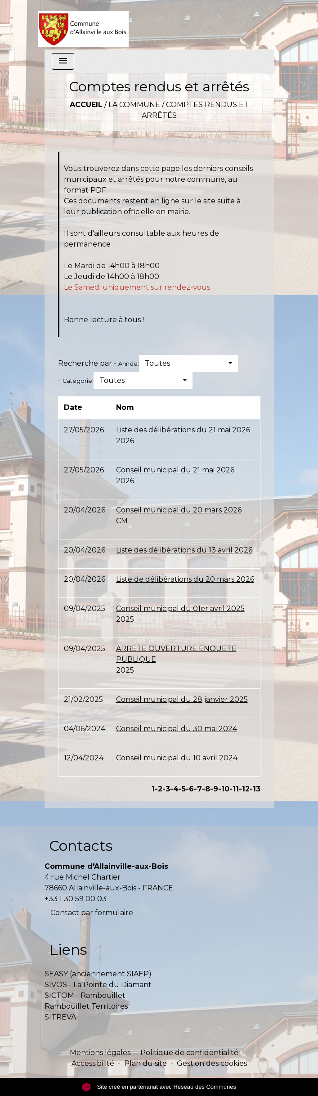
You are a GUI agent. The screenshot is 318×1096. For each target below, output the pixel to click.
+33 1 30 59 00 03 (76, 898)
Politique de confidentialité (189, 1052)
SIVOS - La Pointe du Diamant (98, 984)
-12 (244, 789)
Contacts (80, 845)
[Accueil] (83, 24)
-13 (255, 789)
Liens (68, 949)
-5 (182, 789)
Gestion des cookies (212, 1063)
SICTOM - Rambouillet (85, 995)
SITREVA (60, 1017)
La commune (134, 104)
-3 (166, 789)
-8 (206, 789)
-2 (158, 789)
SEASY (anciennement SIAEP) (98, 974)
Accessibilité (93, 1063)
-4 (174, 789)
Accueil (86, 104)
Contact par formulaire (91, 912)
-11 (234, 789)
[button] (188, 363)
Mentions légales (100, 1052)
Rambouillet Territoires (86, 1006)
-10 (223, 789)
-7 (198, 789)
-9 (214, 789)
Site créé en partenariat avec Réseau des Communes (159, 1086)
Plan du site (145, 1063)
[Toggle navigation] (63, 61)
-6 (190, 789)
